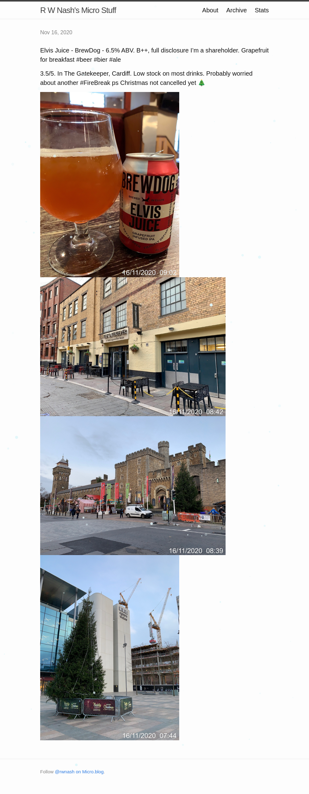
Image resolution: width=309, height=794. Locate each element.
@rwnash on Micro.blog (79, 771)
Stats (262, 10)
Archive (236, 10)
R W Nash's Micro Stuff (78, 10)
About (210, 10)
